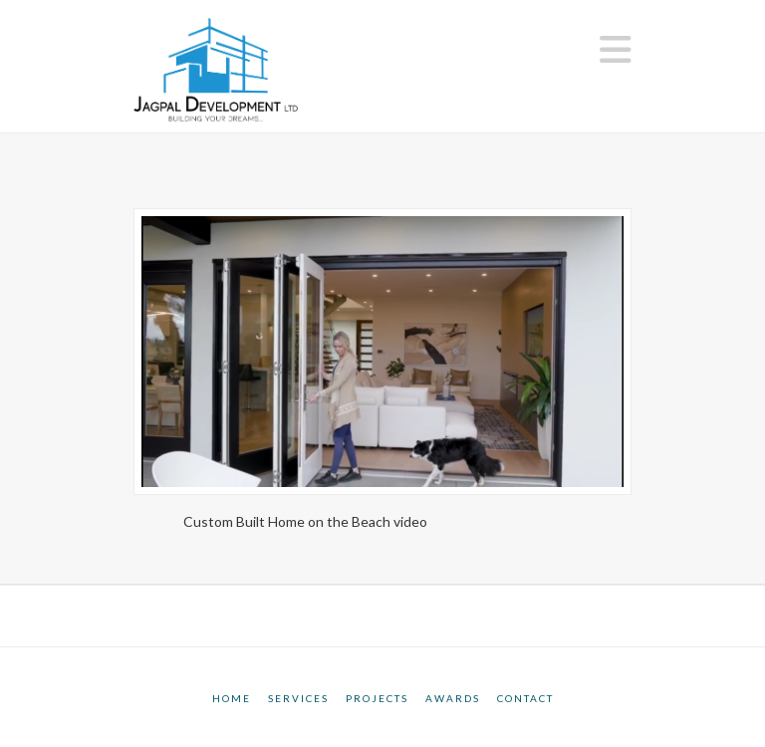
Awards (452, 698)
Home (231, 698)
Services (298, 698)
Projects (377, 698)
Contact (525, 698)
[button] (616, 49)
